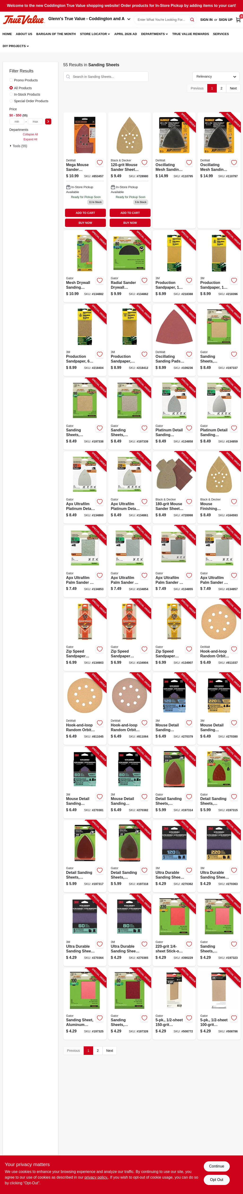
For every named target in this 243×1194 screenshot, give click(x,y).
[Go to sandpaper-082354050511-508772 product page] (174, 1004)
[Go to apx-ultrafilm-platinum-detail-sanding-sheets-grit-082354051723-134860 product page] (84, 487)
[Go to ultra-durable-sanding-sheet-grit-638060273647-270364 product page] (84, 930)
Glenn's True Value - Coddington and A (89, 18)
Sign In (206, 20)
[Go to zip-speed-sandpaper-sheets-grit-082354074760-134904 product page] (129, 635)
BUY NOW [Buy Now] (85, 223)
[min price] (17, 121)
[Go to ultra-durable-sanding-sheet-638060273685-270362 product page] (174, 856)
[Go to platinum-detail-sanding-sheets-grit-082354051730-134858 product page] (174, 414)
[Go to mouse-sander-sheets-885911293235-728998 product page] (174, 487)
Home (7, 34)
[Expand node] (11, 146)
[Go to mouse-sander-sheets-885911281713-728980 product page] (129, 170)
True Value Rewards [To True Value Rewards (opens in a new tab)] (190, 34)
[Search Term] (165, 19)
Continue (216, 1166)
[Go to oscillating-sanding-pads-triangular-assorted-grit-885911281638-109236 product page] (174, 340)
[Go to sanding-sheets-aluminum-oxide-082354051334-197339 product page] (129, 414)
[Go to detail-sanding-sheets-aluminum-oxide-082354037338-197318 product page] (129, 856)
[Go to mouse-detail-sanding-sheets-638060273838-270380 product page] (218, 709)
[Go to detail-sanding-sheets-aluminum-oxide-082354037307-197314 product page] (174, 783)
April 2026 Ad (125, 34)
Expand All (30, 139)
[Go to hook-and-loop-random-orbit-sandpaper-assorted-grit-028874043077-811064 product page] (129, 709)
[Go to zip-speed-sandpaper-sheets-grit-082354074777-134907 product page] (174, 635)
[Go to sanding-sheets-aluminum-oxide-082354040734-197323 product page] (218, 930)
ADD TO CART (85, 213)
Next (233, 88)
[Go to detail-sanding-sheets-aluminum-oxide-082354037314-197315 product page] (218, 783)
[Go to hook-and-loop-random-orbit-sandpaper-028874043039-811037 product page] (218, 635)
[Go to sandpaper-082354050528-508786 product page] (218, 1004)
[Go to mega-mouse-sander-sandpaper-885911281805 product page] (84, 170)
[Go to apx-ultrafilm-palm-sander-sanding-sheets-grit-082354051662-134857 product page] (218, 561)
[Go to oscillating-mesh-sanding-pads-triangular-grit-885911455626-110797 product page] (218, 170)
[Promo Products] (11, 80)
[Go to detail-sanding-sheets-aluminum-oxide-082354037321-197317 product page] (84, 856)
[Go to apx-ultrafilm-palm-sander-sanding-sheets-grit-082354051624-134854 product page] (129, 561)
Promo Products (26, 80)
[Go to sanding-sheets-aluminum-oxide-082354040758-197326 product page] (129, 1004)
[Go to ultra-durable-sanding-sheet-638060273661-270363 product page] (218, 856)
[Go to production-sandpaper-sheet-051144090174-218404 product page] (84, 340)
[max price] (35, 121)
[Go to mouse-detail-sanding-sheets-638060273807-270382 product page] (129, 783)
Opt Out (216, 1180)
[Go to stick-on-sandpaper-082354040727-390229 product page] (174, 930)
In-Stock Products (27, 94)
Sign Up (226, 20)
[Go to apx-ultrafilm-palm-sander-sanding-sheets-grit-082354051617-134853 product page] (84, 561)
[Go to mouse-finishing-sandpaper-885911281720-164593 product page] (218, 487)
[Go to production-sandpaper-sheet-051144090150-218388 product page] (174, 266)
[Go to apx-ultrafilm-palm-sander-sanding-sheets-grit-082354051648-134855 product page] (174, 561)
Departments (153, 34)
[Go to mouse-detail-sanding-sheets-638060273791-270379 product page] (174, 709)
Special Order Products (31, 101)
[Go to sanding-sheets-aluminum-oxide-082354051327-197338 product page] (84, 414)
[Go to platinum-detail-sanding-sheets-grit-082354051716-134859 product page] (218, 414)
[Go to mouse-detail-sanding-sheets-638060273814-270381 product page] (84, 783)
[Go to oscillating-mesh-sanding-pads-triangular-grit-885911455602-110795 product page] (174, 170)
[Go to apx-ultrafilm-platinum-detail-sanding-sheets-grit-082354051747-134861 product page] (129, 487)
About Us (24, 34)
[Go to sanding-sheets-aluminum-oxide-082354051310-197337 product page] (218, 340)
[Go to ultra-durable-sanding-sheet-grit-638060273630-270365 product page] (129, 930)
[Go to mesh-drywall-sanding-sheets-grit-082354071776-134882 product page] (84, 266)
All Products (23, 88)
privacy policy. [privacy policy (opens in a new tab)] (96, 1177)
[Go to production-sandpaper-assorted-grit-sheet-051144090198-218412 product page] (129, 340)
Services (221, 34)
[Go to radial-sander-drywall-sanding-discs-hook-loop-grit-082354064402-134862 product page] (129, 266)
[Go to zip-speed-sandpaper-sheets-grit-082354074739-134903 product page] (84, 635)
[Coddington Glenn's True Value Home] (24, 20)
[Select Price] (48, 121)
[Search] (192, 19)
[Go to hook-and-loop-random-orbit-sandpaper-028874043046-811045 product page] (84, 709)
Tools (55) (20, 146)
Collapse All (30, 134)
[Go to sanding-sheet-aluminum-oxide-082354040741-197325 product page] (84, 1004)
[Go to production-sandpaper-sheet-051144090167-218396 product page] (218, 266)
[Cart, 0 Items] (238, 19)
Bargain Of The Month (56, 34)
